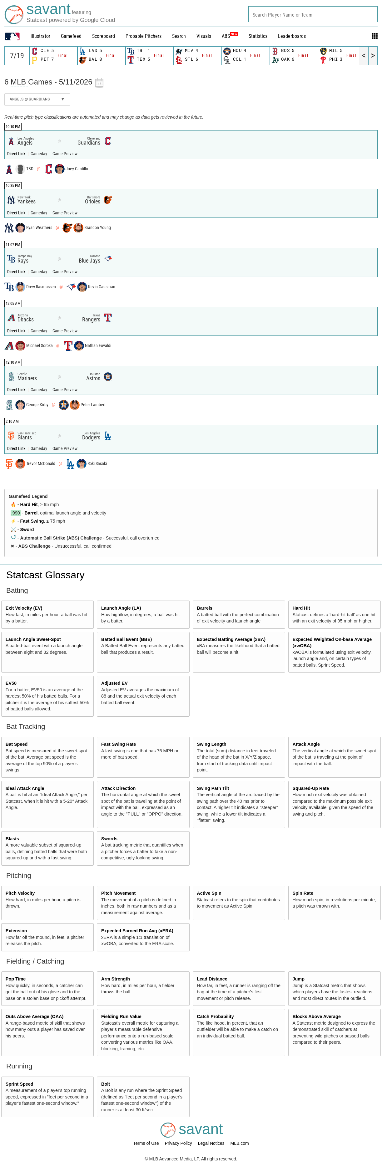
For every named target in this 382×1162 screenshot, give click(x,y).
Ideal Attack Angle (25, 788)
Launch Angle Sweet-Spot (33, 639)
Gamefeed (71, 36)
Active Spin (209, 893)
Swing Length (211, 744)
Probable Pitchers (143, 36)
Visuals (203, 36)
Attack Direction (118, 788)
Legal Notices (212, 1143)
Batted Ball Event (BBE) (126, 639)
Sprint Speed (19, 1084)
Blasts (12, 838)
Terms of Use (146, 1143)
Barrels (204, 608)
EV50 (11, 683)
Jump (299, 978)
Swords (109, 838)
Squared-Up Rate (311, 788)
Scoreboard (103, 36)
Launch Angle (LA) (121, 608)
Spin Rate (303, 893)
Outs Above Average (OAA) (35, 1016)
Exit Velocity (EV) (24, 608)
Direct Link (16, 153)
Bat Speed (16, 744)
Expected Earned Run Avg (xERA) (137, 930)
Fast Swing (32, 521)
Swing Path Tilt (213, 788)
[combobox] (313, 14)
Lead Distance (212, 978)
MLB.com (239, 1143)
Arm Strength (115, 978)
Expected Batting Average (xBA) (231, 639)
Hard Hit (29, 504)
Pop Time (16, 978)
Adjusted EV (114, 683)
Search (179, 36)
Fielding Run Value (121, 1016)
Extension (16, 930)
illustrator (40, 36)
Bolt (105, 1084)
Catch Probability (215, 1016)
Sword (27, 529)
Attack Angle (306, 744)
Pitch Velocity (20, 893)
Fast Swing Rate (118, 744)
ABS (230, 36)
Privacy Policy (179, 1143)
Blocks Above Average (317, 1016)
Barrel (31, 512)
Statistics (258, 36)
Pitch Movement (118, 893)
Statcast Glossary (45, 575)
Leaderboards (292, 36)
